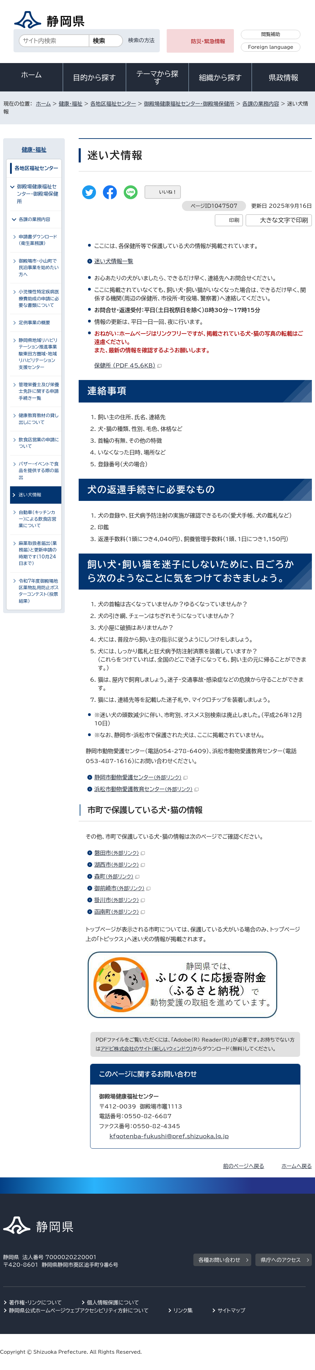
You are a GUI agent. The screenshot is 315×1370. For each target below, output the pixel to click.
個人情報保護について (113, 1302)
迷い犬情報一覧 (113, 261)
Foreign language (271, 47)
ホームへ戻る (296, 1166)
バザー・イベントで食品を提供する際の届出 (39, 471)
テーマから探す (157, 77)
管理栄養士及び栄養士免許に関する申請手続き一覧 (39, 391)
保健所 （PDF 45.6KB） (127, 365)
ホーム (31, 75)
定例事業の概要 (34, 322)
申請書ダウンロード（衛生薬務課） (38, 240)
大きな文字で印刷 (284, 220)
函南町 (119, 911)
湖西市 (119, 864)
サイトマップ (231, 1310)
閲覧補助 (270, 34)
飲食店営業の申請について (39, 443)
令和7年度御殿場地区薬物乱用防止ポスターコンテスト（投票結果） (39, 591)
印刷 (234, 220)
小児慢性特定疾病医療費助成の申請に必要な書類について (39, 299)
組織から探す (220, 77)
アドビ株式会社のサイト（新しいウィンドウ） (146, 1048)
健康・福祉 (70, 103)
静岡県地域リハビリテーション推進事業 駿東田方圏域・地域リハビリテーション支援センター (38, 354)
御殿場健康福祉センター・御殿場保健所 (189, 103)
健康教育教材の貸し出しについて (39, 418)
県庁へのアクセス (280, 1260)
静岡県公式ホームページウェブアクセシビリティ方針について (79, 1310)
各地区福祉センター (113, 103)
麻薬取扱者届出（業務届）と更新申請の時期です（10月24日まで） (38, 553)
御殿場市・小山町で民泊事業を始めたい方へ (39, 268)
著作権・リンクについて (35, 1302)
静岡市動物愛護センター (140, 777)
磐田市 (119, 853)
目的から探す (94, 77)
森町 (116, 876)
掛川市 (119, 900)
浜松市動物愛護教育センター (146, 789)
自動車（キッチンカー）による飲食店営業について (37, 519)
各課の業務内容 (260, 103)
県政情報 (283, 77)
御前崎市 (122, 888)
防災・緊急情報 (208, 41)
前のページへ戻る (243, 1166)
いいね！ (168, 192)
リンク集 (183, 1310)
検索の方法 (141, 40)
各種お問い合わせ (219, 1260)
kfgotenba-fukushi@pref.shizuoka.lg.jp (169, 1136)
